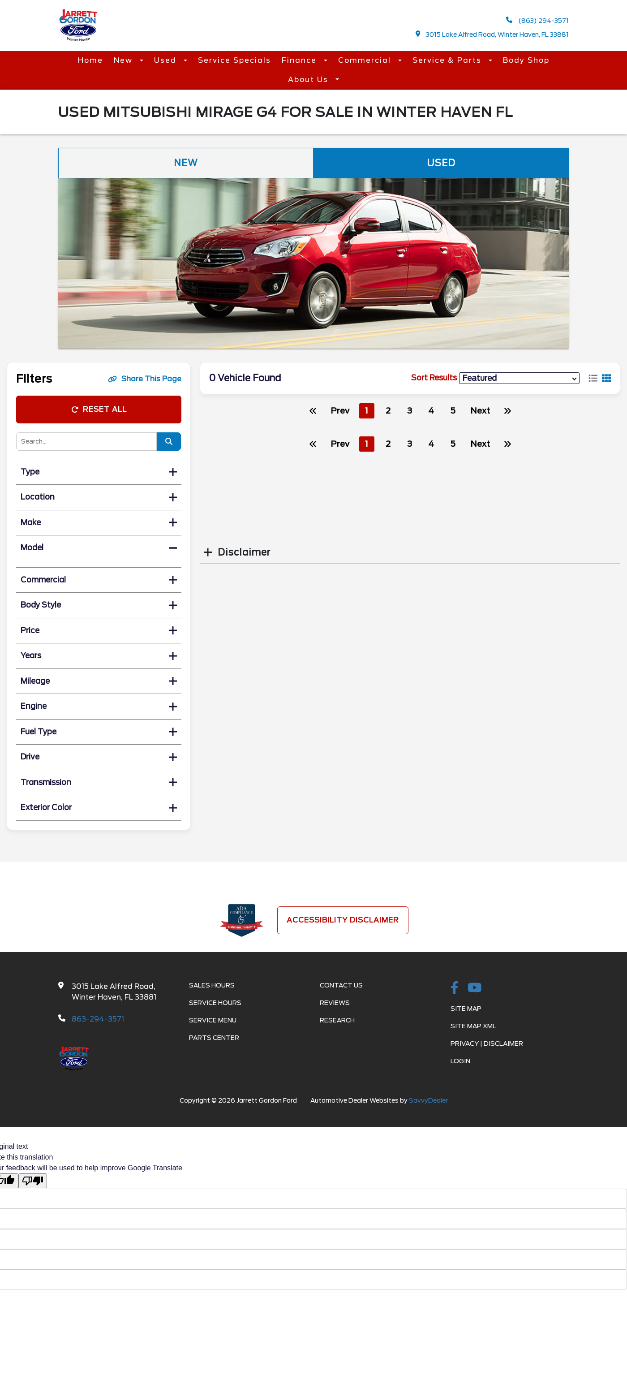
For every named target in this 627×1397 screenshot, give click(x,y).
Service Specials (234, 60)
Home (90, 60)
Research (337, 1020)
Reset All (99, 409)
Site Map (466, 1008)
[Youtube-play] (475, 988)
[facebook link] (455, 988)
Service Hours (215, 1002)
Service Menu (212, 1020)
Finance (300, 60)
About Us (309, 79)
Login (460, 1061)
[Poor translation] (32, 1180)
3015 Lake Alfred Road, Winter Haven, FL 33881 (492, 34)
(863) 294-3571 (537, 20)
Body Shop (526, 60)
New (124, 60)
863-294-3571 (98, 1019)
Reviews (335, 1002)
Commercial (366, 60)
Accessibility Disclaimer (343, 920)
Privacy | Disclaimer (487, 1043)
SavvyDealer (428, 1100)
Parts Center (214, 1037)
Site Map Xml (473, 1026)
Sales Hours (212, 985)
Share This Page (144, 379)
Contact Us (341, 985)
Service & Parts (448, 60)
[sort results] (519, 378)
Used (166, 60)
